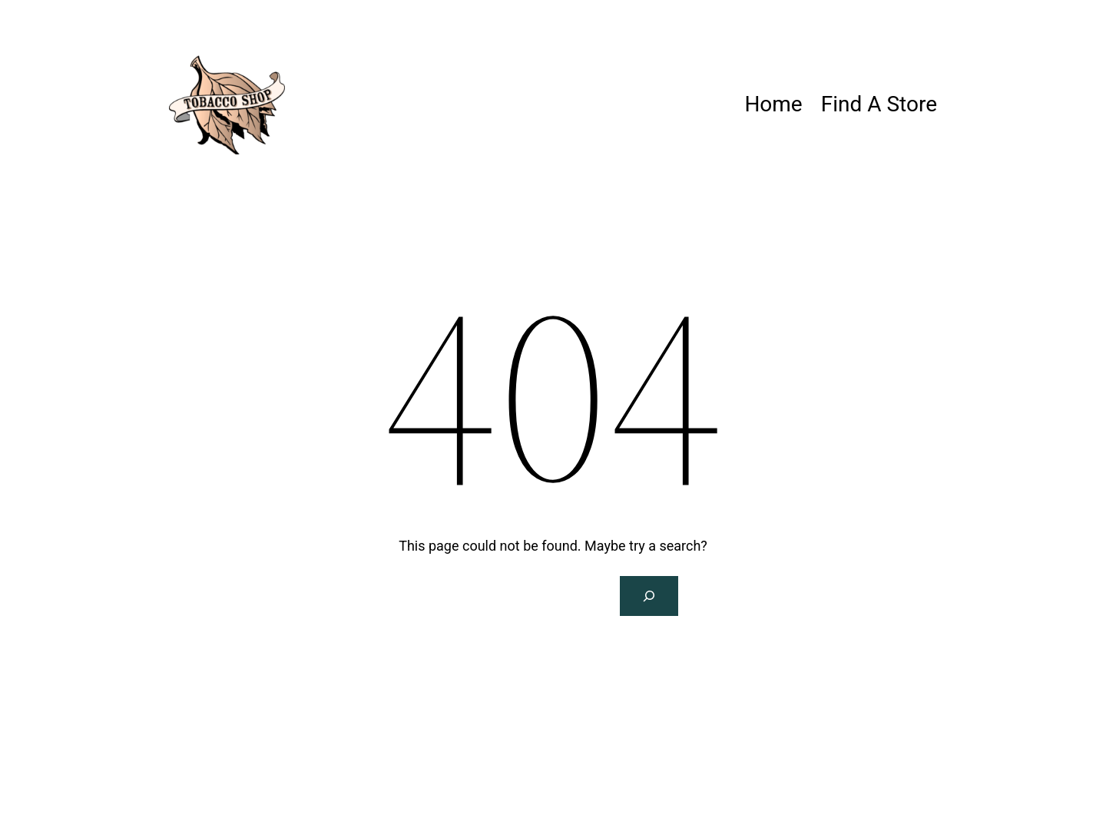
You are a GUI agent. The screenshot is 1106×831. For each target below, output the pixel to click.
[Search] (649, 596)
